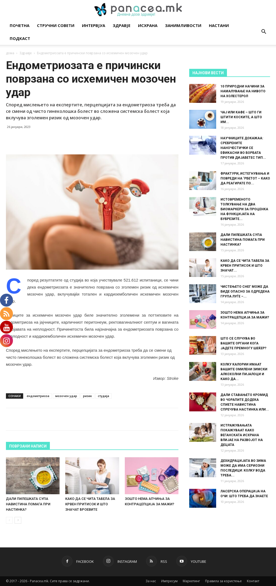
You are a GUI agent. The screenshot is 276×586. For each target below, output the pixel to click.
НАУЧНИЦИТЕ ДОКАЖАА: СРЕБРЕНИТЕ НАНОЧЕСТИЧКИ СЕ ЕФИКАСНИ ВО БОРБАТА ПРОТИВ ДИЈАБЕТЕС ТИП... (243, 148)
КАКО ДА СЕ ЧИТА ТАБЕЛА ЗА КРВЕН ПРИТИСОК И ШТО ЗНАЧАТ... (244, 265)
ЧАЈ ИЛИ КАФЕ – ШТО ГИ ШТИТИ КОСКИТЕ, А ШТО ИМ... (241, 117)
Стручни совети (55, 25)
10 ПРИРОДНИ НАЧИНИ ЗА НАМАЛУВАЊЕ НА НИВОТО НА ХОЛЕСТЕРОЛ (242, 91)
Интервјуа (93, 25)
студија (103, 396)
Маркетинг (191, 581)
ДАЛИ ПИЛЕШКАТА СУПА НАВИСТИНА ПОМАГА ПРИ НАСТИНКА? (28, 504)
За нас (151, 581)
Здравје (121, 25)
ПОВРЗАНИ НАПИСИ (28, 446)
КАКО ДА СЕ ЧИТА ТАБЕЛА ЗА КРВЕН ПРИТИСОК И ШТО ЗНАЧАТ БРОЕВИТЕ (90, 504)
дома (10, 53)
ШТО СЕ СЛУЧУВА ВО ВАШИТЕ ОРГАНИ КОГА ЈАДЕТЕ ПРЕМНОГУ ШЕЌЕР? (243, 343)
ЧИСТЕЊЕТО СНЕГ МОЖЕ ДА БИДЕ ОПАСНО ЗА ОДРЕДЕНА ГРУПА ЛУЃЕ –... (245, 291)
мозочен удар (66, 396)
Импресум (169, 581)
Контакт (253, 581)
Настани (219, 25)
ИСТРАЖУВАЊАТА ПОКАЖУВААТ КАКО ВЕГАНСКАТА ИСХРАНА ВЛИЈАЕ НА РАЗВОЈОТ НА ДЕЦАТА (241, 435)
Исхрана (147, 25)
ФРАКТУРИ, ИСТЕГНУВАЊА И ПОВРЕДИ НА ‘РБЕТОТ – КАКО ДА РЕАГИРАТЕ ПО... (245, 178)
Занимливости (183, 25)
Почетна (19, 25)
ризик (87, 396)
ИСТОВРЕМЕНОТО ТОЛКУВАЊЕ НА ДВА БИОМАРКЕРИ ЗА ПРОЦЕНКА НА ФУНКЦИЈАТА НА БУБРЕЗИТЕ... (244, 209)
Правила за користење (223, 581)
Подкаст (20, 38)
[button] (263, 32)
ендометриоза (38, 396)
